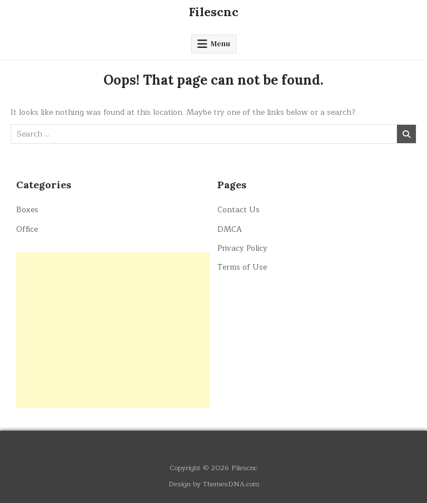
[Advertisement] (113, 330)
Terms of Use (242, 267)
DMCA (229, 229)
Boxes (27, 209)
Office (27, 229)
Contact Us (238, 209)
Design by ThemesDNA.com (213, 484)
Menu (220, 43)
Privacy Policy (242, 248)
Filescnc (213, 11)
